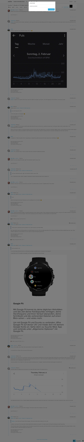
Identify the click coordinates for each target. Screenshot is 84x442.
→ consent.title (51, 9)
